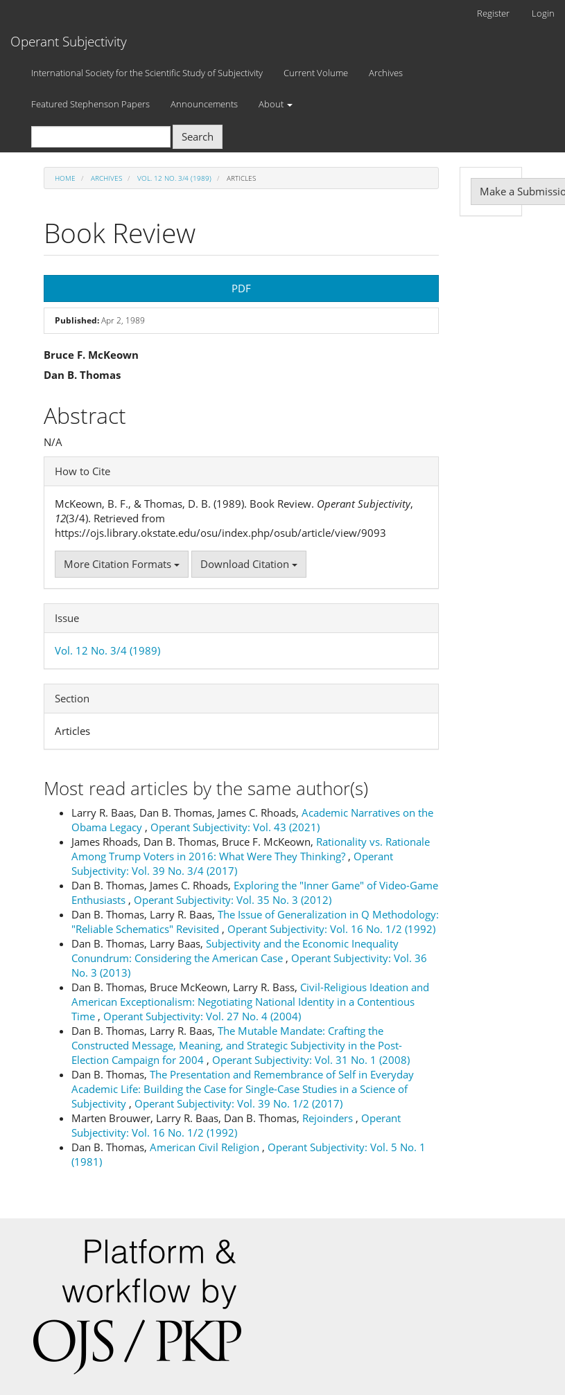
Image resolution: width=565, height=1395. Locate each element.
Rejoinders (329, 1118)
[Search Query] (101, 137)
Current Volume (316, 72)
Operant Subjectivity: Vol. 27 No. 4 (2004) (202, 1016)
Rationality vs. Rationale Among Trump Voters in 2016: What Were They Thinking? (250, 849)
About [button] (276, 104)
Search (198, 136)
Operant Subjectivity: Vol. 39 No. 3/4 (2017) (232, 863)
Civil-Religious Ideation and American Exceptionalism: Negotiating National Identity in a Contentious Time (250, 1001)
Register (493, 13)
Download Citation (248, 564)
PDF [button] (241, 288)
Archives (386, 72)
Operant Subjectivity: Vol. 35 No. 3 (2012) (232, 900)
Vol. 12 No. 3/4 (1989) (174, 178)
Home (65, 178)
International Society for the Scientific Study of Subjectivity (147, 72)
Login (543, 13)
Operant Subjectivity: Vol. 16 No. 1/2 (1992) (331, 929)
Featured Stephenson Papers (90, 104)
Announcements (204, 104)
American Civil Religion (206, 1147)
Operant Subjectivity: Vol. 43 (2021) (235, 827)
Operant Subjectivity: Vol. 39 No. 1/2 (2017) (238, 1103)
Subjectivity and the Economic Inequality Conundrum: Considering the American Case (235, 950)
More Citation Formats (122, 564)
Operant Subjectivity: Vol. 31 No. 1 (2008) (311, 1060)
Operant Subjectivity (68, 42)
